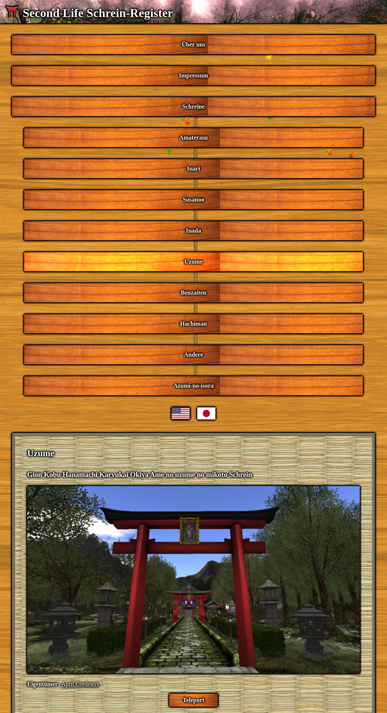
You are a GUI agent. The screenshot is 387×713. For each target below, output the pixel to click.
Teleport (193, 700)
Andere (193, 354)
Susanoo (193, 199)
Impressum (193, 75)
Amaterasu (193, 137)
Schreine (193, 106)
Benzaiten (193, 292)
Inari (193, 168)
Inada (193, 230)
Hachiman (193, 323)
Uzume (193, 261)
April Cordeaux (80, 684)
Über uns (193, 44)
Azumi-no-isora (193, 385)
